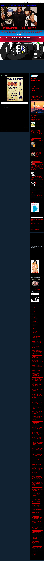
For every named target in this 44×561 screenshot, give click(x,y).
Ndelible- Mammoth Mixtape (37, 508)
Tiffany (33, 222)
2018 (33, 307)
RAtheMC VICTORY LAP (36, 532)
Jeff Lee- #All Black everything (37, 509)
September (34, 322)
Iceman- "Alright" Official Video (37, 539)
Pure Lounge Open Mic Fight (35, 119)
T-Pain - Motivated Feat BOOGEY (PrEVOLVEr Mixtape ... (36, 494)
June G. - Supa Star (35, 512)
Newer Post (3, 127)
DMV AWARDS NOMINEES (35, 130)
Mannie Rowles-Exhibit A (36, 464)
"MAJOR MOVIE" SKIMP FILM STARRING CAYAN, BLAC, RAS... (37, 443)
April (33, 329)
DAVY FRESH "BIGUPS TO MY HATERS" (38, 173)
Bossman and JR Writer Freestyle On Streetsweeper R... (37, 479)
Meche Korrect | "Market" (36, 370)
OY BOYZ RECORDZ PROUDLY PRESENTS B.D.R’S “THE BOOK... (36, 535)
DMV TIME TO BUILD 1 (36, 472)
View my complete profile (35, 229)
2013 (33, 314)
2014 (33, 313)
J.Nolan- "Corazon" (35, 432)
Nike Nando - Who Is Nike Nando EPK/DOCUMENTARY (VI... (37, 395)
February (34, 332)
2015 (33, 311)
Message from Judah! (36, 501)
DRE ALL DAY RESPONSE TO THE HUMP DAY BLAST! (38, 162)
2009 (33, 554)
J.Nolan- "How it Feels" (36, 346)
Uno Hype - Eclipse (35, 541)
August (34, 324)
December (34, 318)
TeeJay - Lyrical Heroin (36, 467)
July (33, 325)
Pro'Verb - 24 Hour (35, 526)
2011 (33, 317)
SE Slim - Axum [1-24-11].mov (37, 357)
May (33, 328)
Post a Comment (5, 107)
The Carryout (6, 75)
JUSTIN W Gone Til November (37, 375)
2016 (33, 310)
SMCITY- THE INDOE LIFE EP (37, 471)
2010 (33, 553)
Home (15, 127)
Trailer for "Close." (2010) (36, 364)
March (34, 331)
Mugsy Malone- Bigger (36, 453)
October (34, 321)
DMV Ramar (34, 436)
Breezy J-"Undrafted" (35, 360)
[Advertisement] (14, 118)
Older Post (26, 127)
